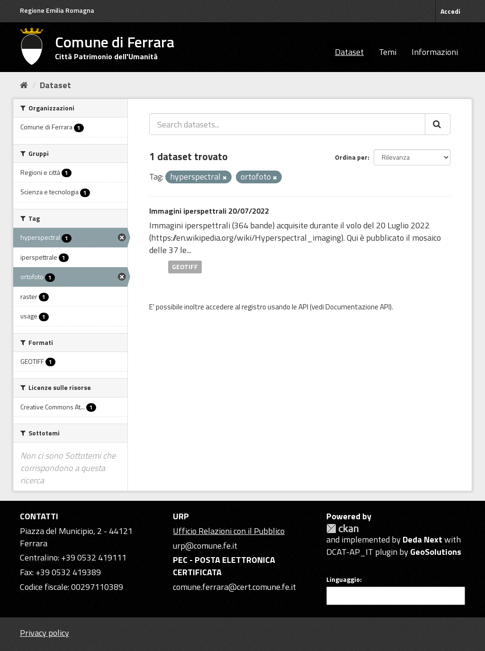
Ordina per (351, 157)
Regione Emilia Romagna (57, 10)
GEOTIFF (185, 266)
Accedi (450, 11)
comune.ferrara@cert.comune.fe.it (234, 586)
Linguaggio (343, 579)
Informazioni (435, 51)
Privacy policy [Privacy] (44, 632)
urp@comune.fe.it (205, 545)
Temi (387, 51)
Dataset (349, 51)
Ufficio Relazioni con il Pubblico (229, 530)
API (303, 306)
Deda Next (422, 539)
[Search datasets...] (287, 124)
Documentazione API (357, 306)
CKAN (342, 528)
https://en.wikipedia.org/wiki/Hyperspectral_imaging (246, 237)
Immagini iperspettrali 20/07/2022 (209, 211)
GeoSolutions (435, 551)
